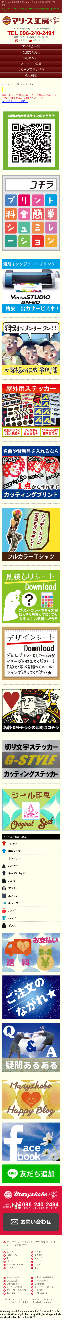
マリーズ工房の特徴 (31, 69)
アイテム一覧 (31, 46)
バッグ (12, 910)
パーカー (13, 866)
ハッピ (12, 918)
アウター (13, 888)
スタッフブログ (41, 1280)
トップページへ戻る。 (15, 101)
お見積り (23, 40)
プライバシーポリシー (45, 1287)
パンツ (12, 880)
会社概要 (31, 75)
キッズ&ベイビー (18, 873)
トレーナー (14, 858)
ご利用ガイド (31, 58)
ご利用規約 (39, 1283)
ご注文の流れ (31, 52)
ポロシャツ (14, 851)
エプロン (13, 895)
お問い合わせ (38, 40)
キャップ (13, 903)
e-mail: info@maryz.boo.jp (25, 28)
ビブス (12, 925)
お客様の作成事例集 (44, 1277)
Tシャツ (12, 843)
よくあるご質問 (31, 64)
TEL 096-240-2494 (31, 33)
